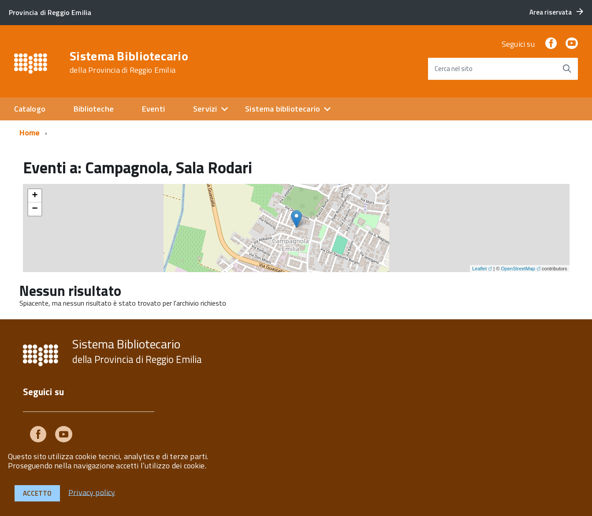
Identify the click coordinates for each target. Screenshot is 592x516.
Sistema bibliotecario (282, 109)
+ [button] (34, 195)
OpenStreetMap (518, 268)
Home (29, 132)
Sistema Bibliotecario (129, 62)
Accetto (37, 493)
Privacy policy (91, 492)
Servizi (205, 109)
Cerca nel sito (454, 68)
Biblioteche (94, 109)
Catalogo (29, 109)
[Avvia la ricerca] (567, 69)
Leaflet (479, 268)
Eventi (153, 109)
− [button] (34, 209)
